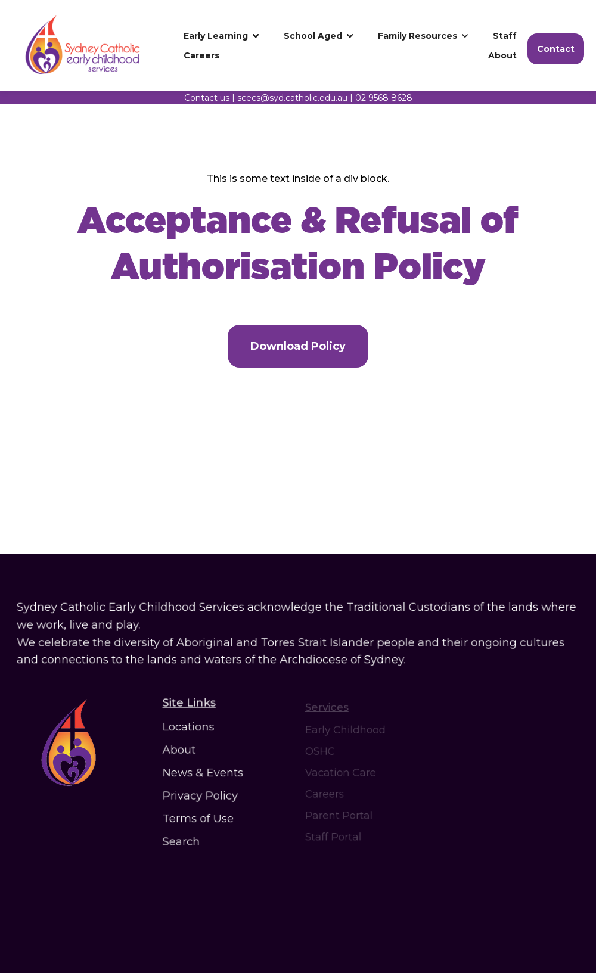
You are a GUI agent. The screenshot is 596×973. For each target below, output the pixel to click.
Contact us (206, 97)
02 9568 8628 (383, 97)
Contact (556, 48)
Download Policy (298, 346)
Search (183, 838)
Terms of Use (200, 816)
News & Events (204, 773)
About (181, 751)
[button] (222, 35)
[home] (92, 45)
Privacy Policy (201, 794)
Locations (190, 729)
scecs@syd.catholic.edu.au (292, 97)
